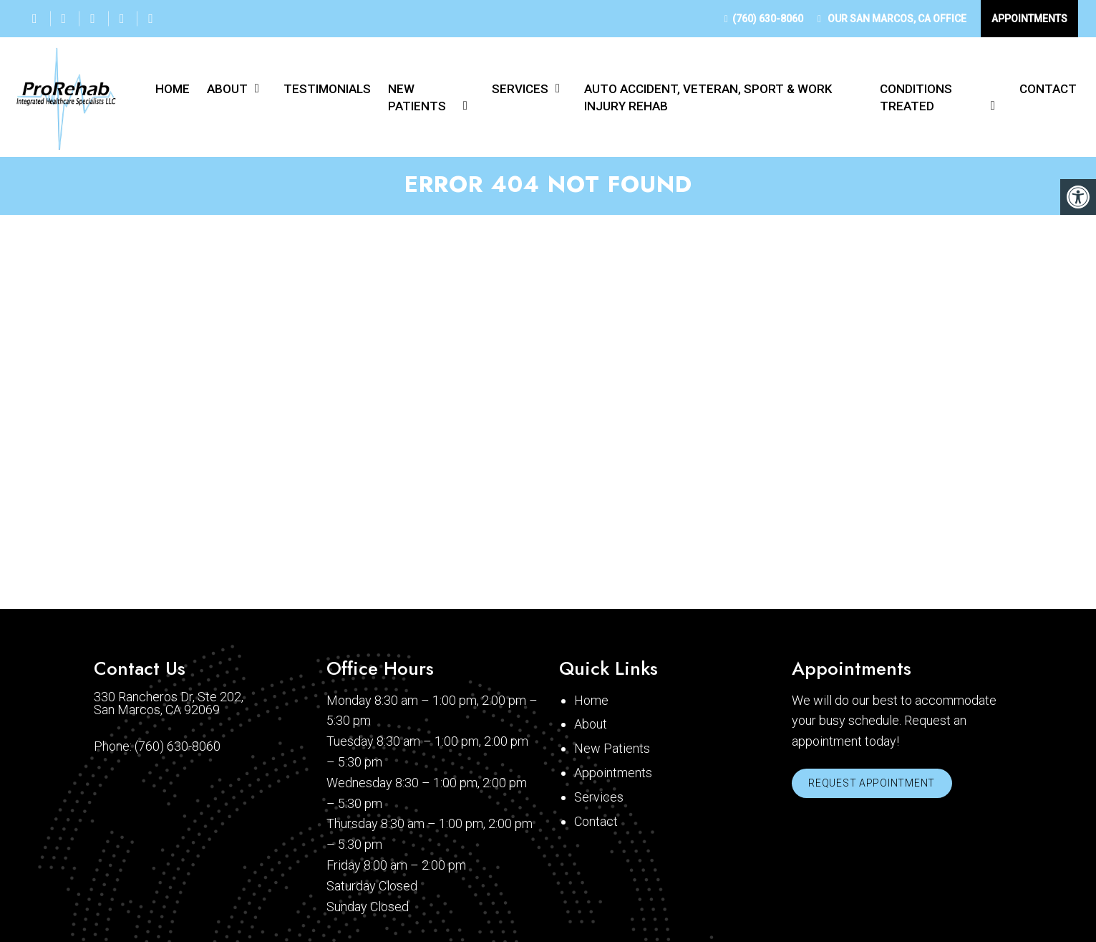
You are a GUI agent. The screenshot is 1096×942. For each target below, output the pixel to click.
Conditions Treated (916, 97)
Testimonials (327, 89)
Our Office (895, 18)
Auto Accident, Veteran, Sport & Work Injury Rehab (708, 97)
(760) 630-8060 (767, 18)
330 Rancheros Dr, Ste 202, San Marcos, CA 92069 (168, 706)
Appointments (1029, 18)
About (227, 89)
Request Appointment (875, 787)
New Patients (417, 97)
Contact (1048, 89)
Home (172, 89)
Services (520, 89)
